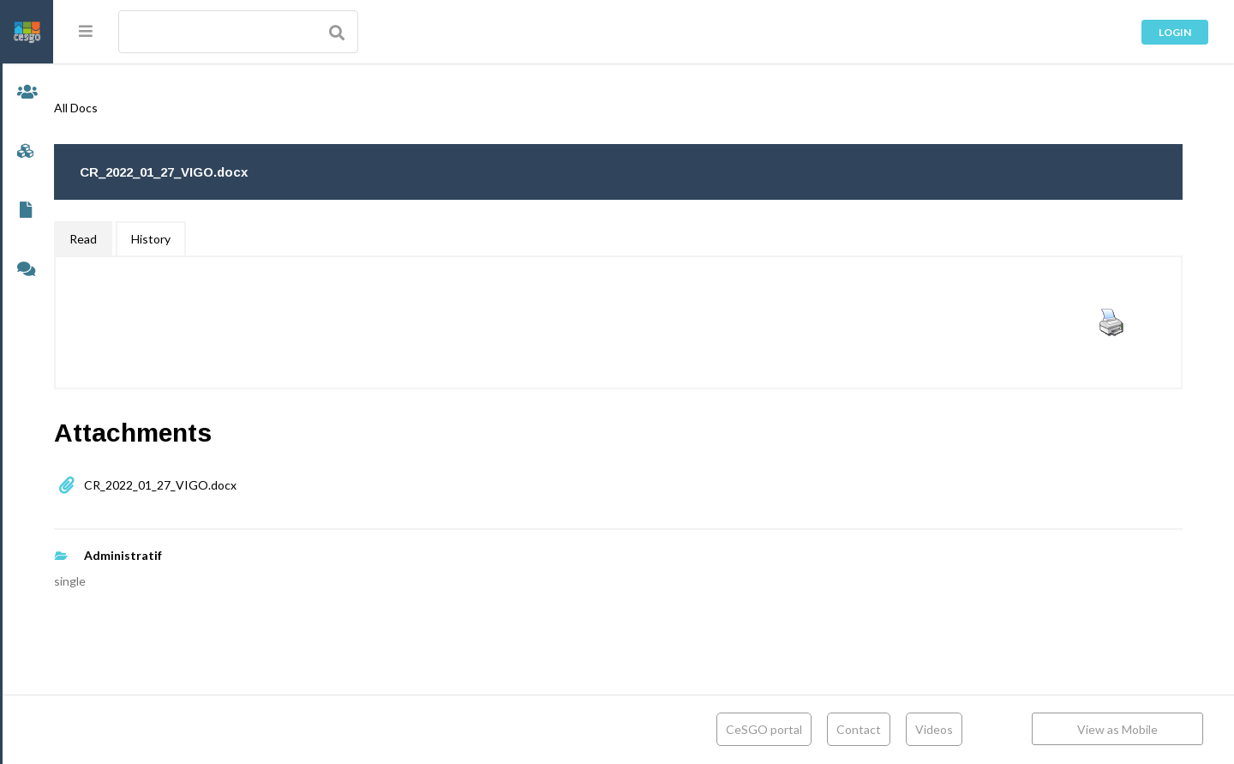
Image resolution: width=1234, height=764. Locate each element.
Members (26, 93)
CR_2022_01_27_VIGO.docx (211, 485)
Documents (26, 211)
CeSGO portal (764, 729)
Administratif (174, 555)
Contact (858, 729)
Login (1175, 32)
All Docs (126, 107)
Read (133, 239)
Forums (26, 270)
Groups (26, 152)
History (201, 239)
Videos (934, 729)
